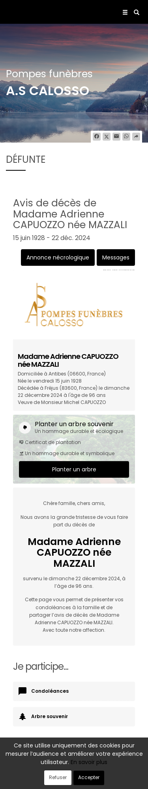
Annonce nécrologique (57, 257)
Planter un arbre (74, 469)
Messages (115, 257)
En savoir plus (89, 762)
